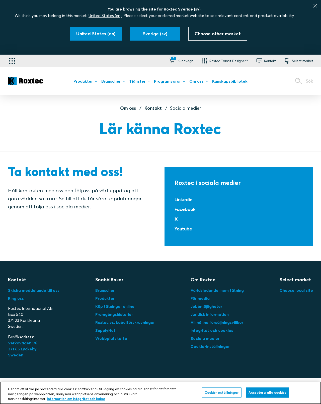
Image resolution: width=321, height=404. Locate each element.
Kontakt (153, 108)
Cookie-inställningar (210, 346)
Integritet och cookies (212, 330)
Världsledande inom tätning (217, 290)
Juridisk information (210, 314)
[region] (160, 393)
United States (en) (105, 15)
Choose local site (296, 290)
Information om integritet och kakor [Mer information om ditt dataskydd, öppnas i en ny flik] (76, 399)
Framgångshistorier (114, 314)
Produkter (105, 298)
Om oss (128, 108)
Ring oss (16, 298)
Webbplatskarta (111, 338)
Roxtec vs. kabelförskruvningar (125, 322)
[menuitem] (85, 82)
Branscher (105, 290)
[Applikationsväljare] (12, 61)
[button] (181, 61)
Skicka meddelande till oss (33, 290)
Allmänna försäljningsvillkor (217, 322)
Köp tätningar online (114, 306)
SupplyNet (105, 330)
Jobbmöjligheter (206, 306)
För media (200, 298)
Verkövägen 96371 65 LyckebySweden (22, 348)
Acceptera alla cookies (267, 392)
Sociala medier (205, 338)
